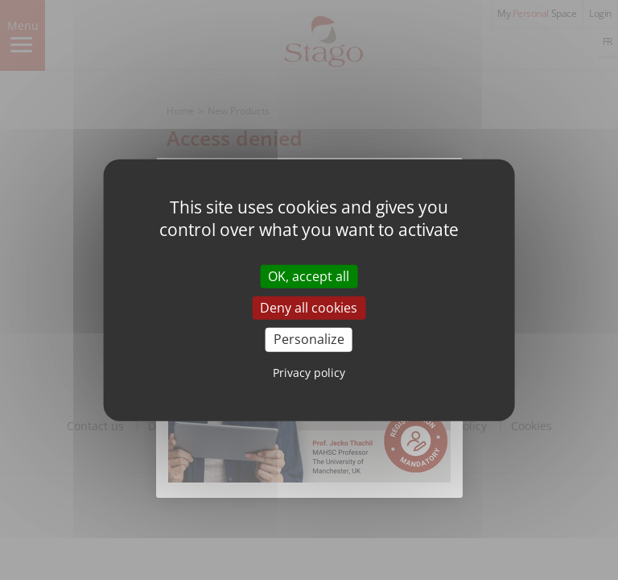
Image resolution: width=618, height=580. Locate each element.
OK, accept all (308, 276)
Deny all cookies (308, 308)
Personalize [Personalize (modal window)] (309, 339)
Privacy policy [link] (309, 371)
